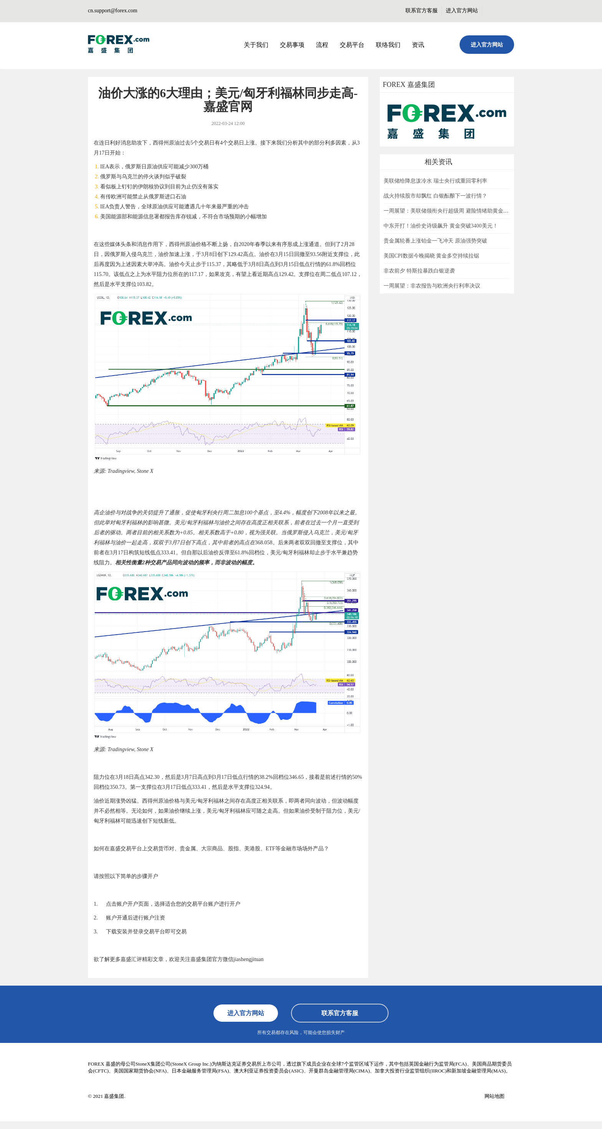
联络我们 (388, 45)
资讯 (418, 45)
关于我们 (256, 45)
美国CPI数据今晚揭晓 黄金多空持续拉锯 (431, 256)
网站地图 (494, 1096)
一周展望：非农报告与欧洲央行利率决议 (432, 286)
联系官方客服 (421, 10)
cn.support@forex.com (112, 10)
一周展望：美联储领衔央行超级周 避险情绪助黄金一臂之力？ (457, 211)
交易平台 (352, 45)
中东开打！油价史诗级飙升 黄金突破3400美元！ (441, 226)
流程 (322, 45)
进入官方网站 (462, 10)
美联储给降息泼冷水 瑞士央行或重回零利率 (435, 181)
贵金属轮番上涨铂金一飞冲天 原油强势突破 (435, 241)
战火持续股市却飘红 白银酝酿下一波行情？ (435, 196)
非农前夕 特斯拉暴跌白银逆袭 (419, 271)
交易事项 (292, 45)
